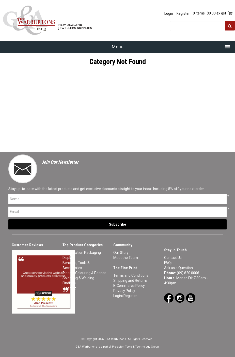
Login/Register (125, 296)
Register (183, 13)
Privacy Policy (124, 291)
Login (168, 13)
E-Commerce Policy (129, 286)
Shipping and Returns (130, 280)
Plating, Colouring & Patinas (84, 273)
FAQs (168, 263)
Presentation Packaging (81, 253)
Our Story (121, 253)
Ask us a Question (178, 268)
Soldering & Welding (78, 278)
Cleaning (69, 288)
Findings (69, 283)
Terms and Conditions (130, 275)
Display (68, 258)
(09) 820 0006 (188, 273)
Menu (117, 46)
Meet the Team (125, 258)
